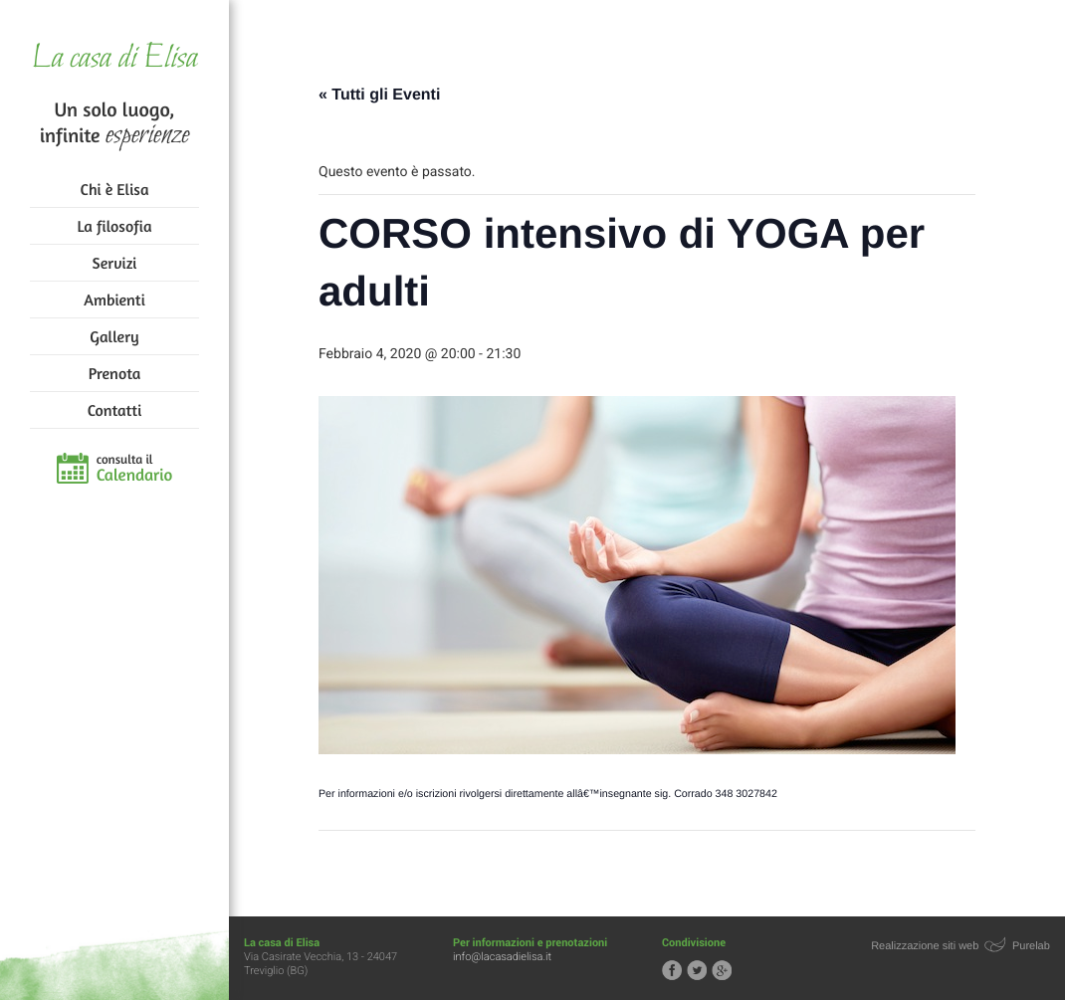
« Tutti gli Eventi (379, 95)
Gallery (114, 336)
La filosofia (115, 226)
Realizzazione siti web (924, 946)
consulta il (135, 469)
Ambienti (114, 299)
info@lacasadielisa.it (502, 956)
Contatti (114, 410)
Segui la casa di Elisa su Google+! (722, 970)
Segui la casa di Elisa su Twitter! (697, 970)
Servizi (115, 263)
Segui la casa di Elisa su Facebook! (672, 970)
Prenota (115, 373)
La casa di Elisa (114, 59)
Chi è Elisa (115, 189)
